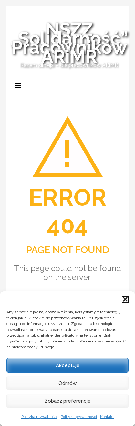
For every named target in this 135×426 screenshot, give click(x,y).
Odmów (67, 383)
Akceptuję (67, 365)
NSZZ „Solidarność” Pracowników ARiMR (69, 43)
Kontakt (107, 416)
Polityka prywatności (39, 416)
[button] (125, 299)
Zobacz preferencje (68, 401)
